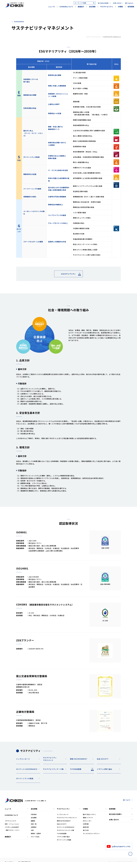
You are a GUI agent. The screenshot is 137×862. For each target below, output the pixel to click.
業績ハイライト (88, 818)
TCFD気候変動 (75, 769)
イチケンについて (10, 821)
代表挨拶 (34, 814)
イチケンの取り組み (104, 769)
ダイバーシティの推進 (24, 778)
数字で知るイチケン (89, 814)
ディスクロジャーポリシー (91, 833)
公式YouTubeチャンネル (119, 846)
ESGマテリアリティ (68, 274)
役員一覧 (34, 824)
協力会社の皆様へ (103, 3)
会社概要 (34, 818)
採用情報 (131, 6)
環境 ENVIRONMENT (78, 759)
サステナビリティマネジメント (50, 758)
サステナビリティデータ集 (53, 769)
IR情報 (85, 809)
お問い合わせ (117, 3)
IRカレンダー (87, 821)
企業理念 (34, 827)
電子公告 (86, 830)
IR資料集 (86, 824)
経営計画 (86, 827)
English (130, 3)
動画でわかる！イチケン (13, 830)
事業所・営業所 (36, 833)
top (87, 37)
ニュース (51, 6)
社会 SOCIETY (102, 759)
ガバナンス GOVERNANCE (26, 769)
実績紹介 (81, 6)
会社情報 (34, 809)
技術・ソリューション (12, 824)
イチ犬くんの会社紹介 (12, 827)
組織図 (33, 821)
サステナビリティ (96, 37)
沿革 (32, 830)
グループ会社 (35, 837)
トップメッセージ (23, 759)
